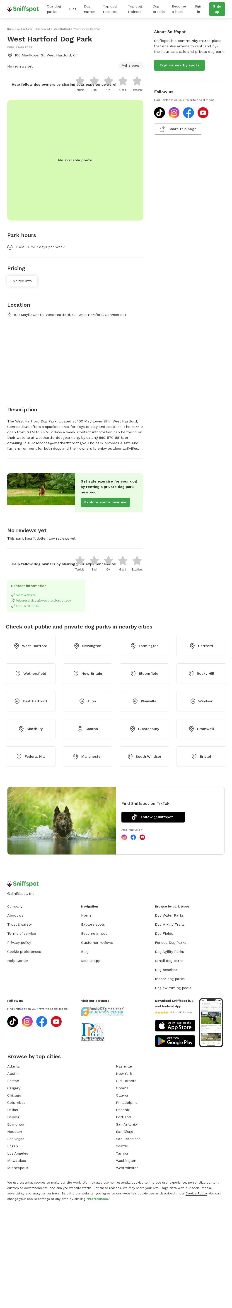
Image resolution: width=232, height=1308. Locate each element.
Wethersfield (30, 673)
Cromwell (201, 729)
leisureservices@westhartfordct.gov (41, 600)
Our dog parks (54, 9)
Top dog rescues (110, 9)
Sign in (198, 9)
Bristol (201, 756)
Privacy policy (19, 942)
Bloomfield (144, 673)
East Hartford (30, 701)
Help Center (17, 961)
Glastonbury (144, 729)
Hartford (201, 646)
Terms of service (21, 933)
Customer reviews (97, 942)
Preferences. (98, 1199)
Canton (87, 729)
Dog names (90, 9)
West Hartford (30, 646)
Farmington (144, 646)
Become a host (179, 9)
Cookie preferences (24, 951)
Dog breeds (159, 9)
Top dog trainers (135, 9)
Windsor (201, 701)
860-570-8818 (25, 606)
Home (86, 915)
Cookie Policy (196, 1193)
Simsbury (31, 729)
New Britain (87, 673)
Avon (87, 701)
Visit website (23, 595)
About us (15, 915)
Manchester (87, 756)
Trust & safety (19, 924)
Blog (73, 9)
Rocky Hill (201, 673)
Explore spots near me (105, 502)
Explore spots (93, 924)
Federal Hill (30, 756)
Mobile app (90, 961)
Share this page (178, 129)
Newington (87, 646)
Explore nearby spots (179, 65)
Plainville (145, 701)
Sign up (217, 9)
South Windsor (144, 756)
